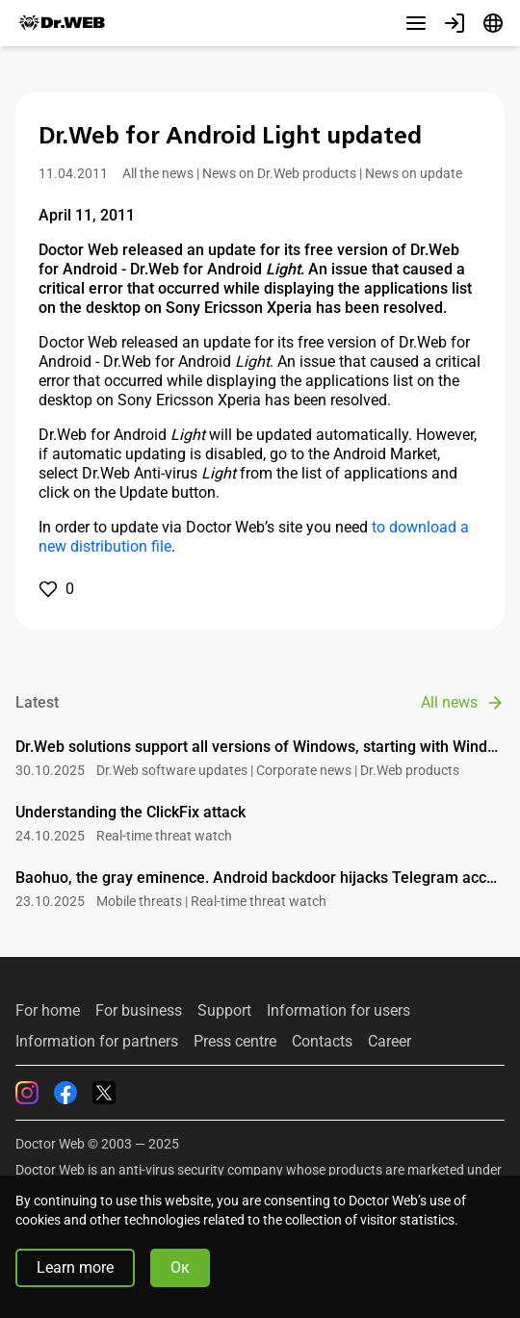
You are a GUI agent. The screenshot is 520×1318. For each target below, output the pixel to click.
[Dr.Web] (61, 23)
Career (389, 1041)
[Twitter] (104, 1092)
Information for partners (96, 1041)
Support (224, 1011)
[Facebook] (65, 1092)
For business (138, 1011)
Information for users (338, 1011)
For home (47, 1011)
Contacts (322, 1041)
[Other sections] (416, 23)
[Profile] (454, 23)
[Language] (493, 23)
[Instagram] (27, 1092)
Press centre (235, 1041)
